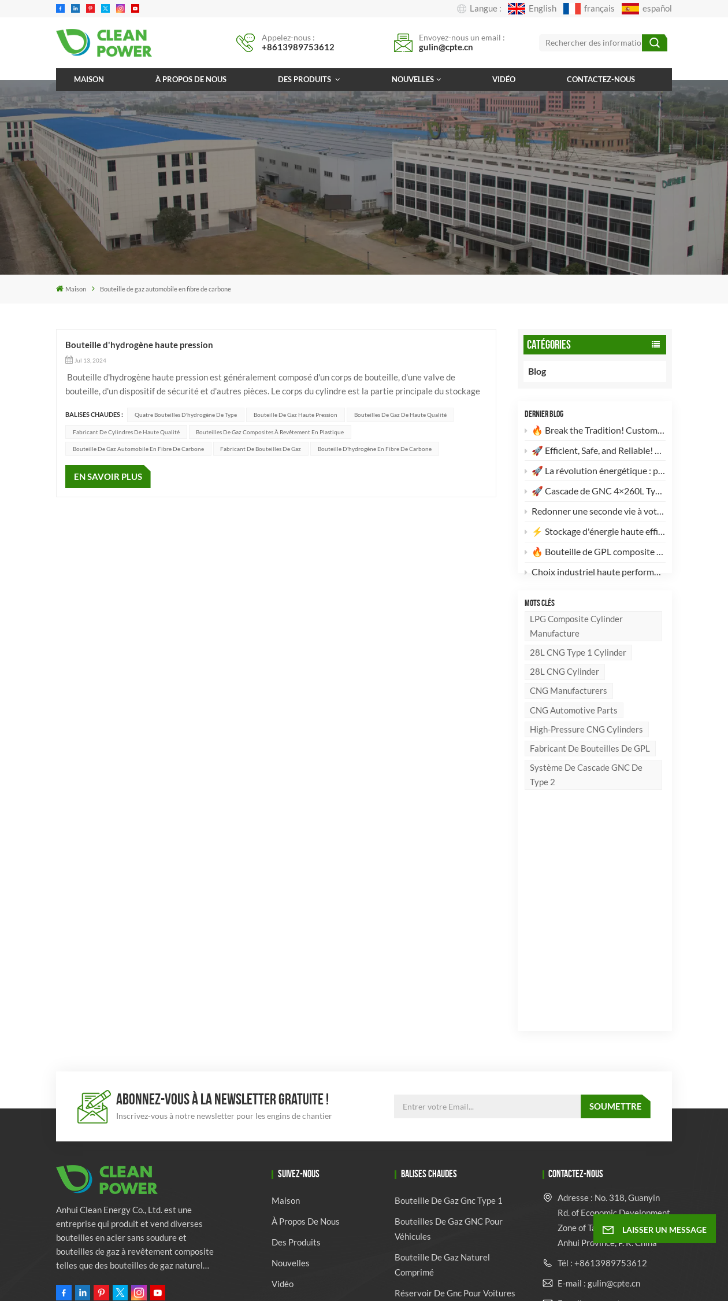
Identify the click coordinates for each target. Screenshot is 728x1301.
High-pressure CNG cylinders (586, 753)
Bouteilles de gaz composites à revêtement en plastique (270, 431)
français (589, 8)
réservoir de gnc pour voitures (455, 1085)
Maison (89, 79)
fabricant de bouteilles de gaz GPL (454, 1149)
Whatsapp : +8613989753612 (594, 1122)
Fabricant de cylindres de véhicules (445, 1184)
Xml (387, 1279)
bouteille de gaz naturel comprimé (442, 1056)
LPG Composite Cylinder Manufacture (576, 650)
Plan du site (348, 1279)
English (532, 8)
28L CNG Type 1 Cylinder (578, 676)
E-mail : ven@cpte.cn (597, 1094)
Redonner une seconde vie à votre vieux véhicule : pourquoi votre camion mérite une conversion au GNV (595, 513)
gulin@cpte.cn (446, 47)
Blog (547, 371)
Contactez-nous (601, 79)
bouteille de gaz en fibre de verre (449, 1113)
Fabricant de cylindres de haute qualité (126, 431)
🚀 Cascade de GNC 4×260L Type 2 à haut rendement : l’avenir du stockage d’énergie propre (595, 492)
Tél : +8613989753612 (602, 1054)
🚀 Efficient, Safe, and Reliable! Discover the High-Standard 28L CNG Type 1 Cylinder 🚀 (595, 452)
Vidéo (503, 79)
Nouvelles (413, 79)
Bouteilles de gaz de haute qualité (400, 414)
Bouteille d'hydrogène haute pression (139, 344)
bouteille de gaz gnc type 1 (449, 992)
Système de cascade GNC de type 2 (586, 798)
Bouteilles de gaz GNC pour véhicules (449, 1020)
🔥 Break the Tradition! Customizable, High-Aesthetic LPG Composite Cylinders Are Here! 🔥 (595, 432)
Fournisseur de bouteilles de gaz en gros (450, 1220)
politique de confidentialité (456, 1279)
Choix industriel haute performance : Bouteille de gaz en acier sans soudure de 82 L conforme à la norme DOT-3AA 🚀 (595, 573)
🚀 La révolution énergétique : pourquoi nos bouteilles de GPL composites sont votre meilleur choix (595, 472)
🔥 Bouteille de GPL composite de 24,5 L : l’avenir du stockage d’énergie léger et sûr (595, 553)
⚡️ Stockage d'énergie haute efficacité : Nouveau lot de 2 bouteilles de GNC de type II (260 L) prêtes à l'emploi (595, 533)
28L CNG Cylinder (564, 695)
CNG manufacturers (568, 714)
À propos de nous (190, 79)
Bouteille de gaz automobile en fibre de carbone (138, 448)
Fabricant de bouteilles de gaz (260, 448)
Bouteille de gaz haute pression (295, 414)
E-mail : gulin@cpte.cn (599, 1074)
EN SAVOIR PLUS (108, 476)
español (647, 8)
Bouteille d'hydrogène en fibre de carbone (375, 448)
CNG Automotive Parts (574, 734)
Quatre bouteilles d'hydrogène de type (186, 414)
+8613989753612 (298, 47)
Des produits (305, 79)
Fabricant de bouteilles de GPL (590, 772)
